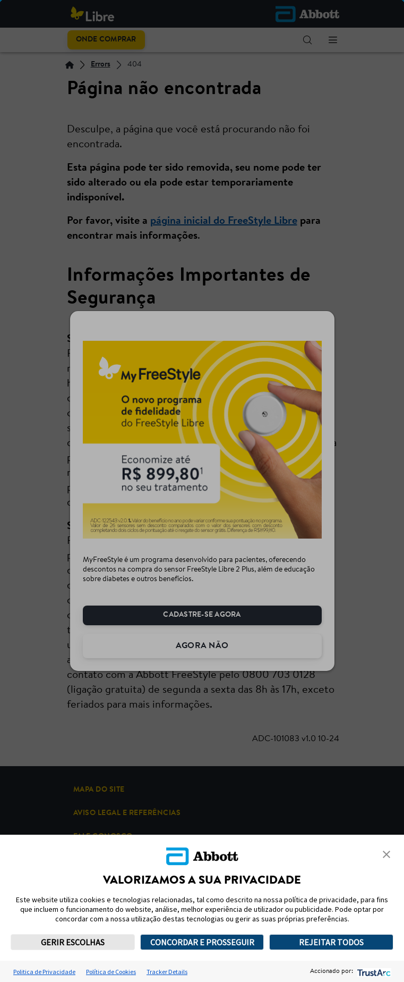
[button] (386, 854)
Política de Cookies (111, 972)
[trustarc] (373, 971)
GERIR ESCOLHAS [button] (73, 942)
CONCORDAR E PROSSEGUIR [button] (202, 942)
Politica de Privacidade (44, 972)
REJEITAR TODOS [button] (331, 942)
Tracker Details (167, 972)
